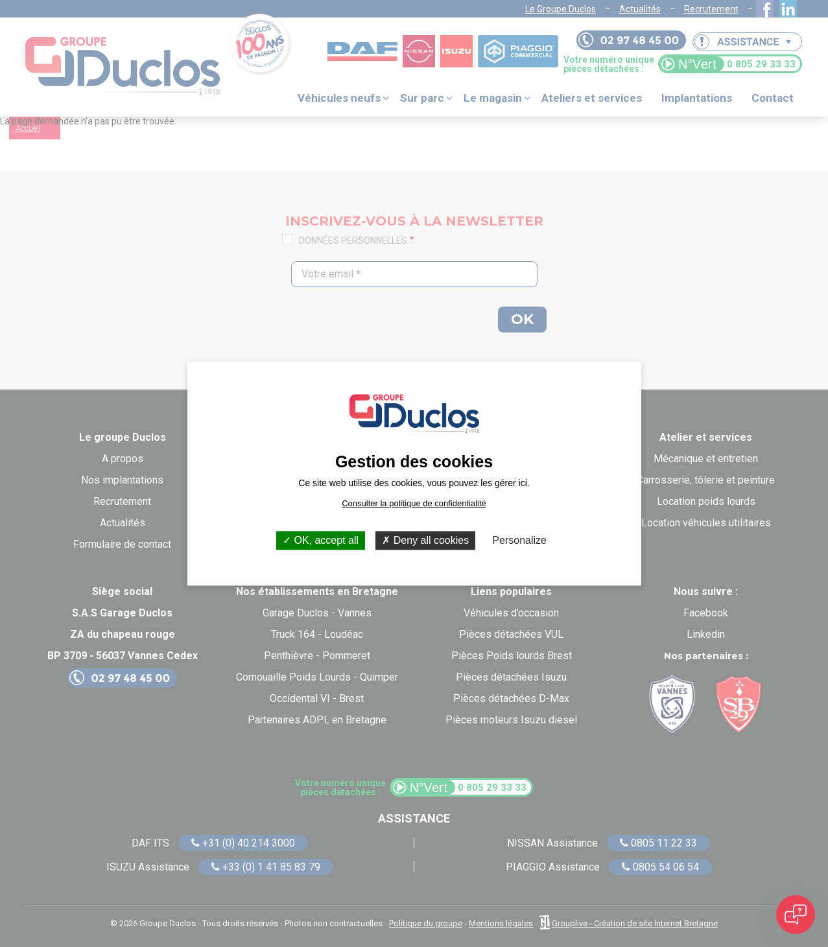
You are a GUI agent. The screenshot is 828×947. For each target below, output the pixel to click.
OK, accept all (321, 540)
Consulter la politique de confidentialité (414, 503)
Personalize (519, 540)
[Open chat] (795, 914)
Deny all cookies (425, 540)
